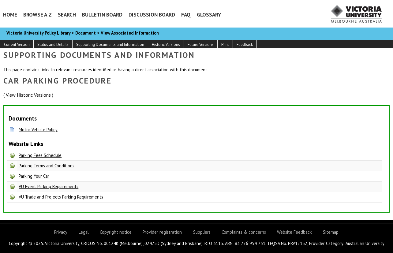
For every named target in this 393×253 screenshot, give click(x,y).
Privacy (60, 232)
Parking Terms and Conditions (46, 166)
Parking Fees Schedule (40, 155)
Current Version (17, 44)
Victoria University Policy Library (38, 33)
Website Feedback (294, 232)
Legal (84, 232)
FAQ (186, 14)
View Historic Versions (28, 95)
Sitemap (331, 232)
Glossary (209, 14)
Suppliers (202, 232)
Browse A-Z (37, 14)
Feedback (245, 44)
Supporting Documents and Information (110, 44)
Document (85, 33)
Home (10, 14)
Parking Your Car (34, 176)
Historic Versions (166, 44)
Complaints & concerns (244, 232)
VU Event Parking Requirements (48, 186)
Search (67, 14)
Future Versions (201, 44)
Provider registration (162, 232)
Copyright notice (116, 232)
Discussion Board (152, 14)
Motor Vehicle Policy (38, 129)
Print (225, 44)
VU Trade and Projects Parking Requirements (61, 197)
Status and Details (53, 44)
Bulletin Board (102, 14)
